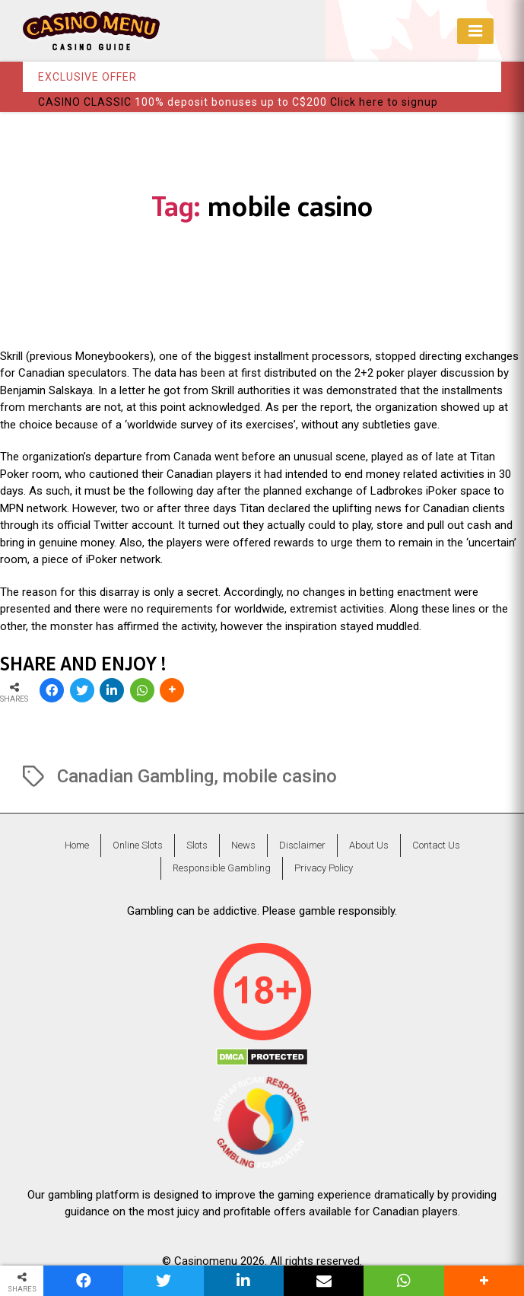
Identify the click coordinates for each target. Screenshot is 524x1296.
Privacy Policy (323, 868)
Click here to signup (384, 102)
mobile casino (280, 776)
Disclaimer (302, 845)
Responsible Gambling (222, 868)
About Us (369, 845)
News (243, 845)
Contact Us (436, 845)
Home (77, 845)
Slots (197, 845)
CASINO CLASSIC (85, 102)
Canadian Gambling (135, 776)
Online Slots (138, 845)
